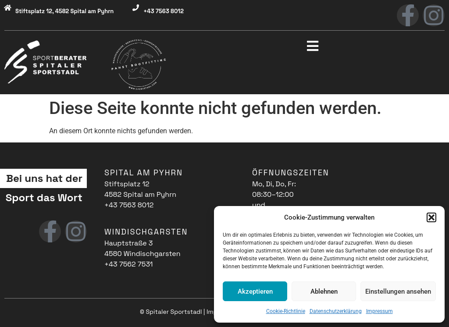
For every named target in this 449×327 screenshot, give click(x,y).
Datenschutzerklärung (336, 311)
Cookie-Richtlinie (285, 311)
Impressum (379, 311)
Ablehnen (324, 291)
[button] (431, 217)
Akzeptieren (255, 291)
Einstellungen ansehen (398, 291)
